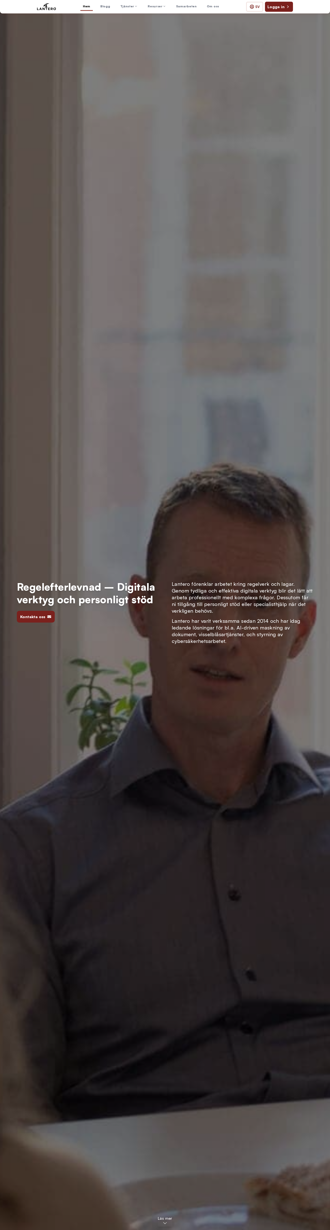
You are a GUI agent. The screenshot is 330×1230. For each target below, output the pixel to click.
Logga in (278, 6)
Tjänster (129, 6)
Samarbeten (186, 6)
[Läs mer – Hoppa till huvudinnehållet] (165, 1221)
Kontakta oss (35, 616)
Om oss (213, 6)
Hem (86, 6)
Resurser (157, 6)
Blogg (105, 6)
